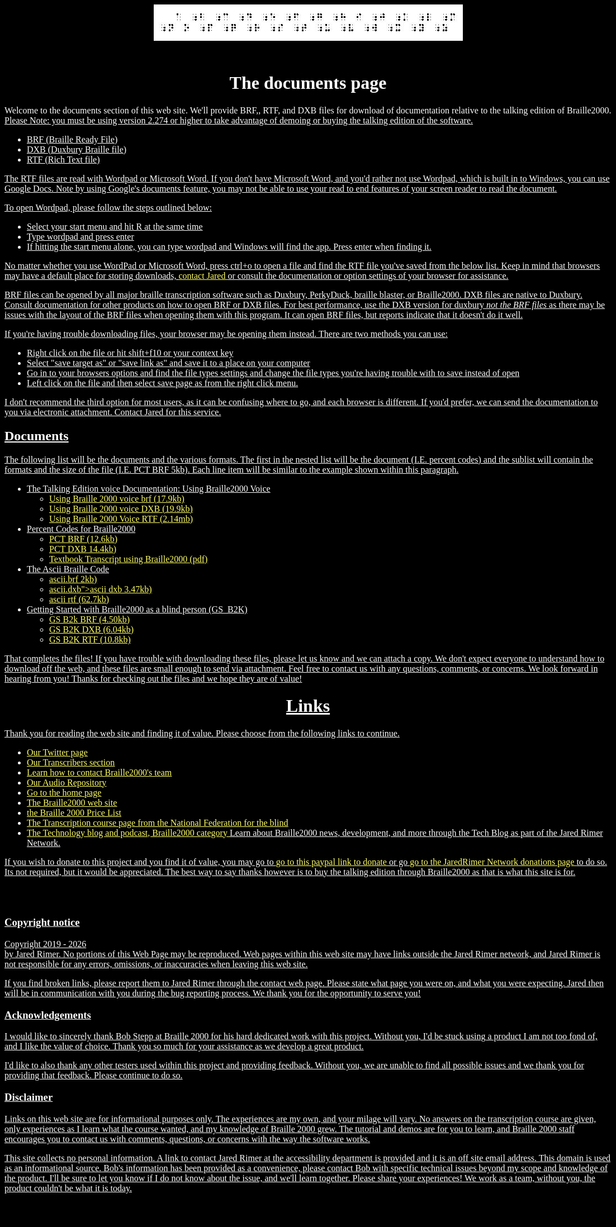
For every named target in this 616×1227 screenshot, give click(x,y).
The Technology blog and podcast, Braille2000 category (128, 833)
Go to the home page (64, 792)
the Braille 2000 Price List (74, 812)
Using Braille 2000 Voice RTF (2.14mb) (121, 519)
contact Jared (203, 275)
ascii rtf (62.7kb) (79, 599)
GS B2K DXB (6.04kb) (91, 629)
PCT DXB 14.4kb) (82, 549)
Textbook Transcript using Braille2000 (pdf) (128, 559)
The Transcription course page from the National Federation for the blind (157, 822)
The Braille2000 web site (72, 802)
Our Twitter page (57, 752)
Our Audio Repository (66, 782)
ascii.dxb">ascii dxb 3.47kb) (100, 589)
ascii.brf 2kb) (73, 579)
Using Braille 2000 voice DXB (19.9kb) (121, 508)
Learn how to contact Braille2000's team (99, 772)
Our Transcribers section (71, 762)
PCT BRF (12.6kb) (83, 539)
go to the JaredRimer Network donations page (493, 862)
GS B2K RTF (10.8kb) (90, 639)
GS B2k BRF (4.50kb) (89, 619)
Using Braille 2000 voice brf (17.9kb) (116, 498)
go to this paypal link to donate (332, 862)
